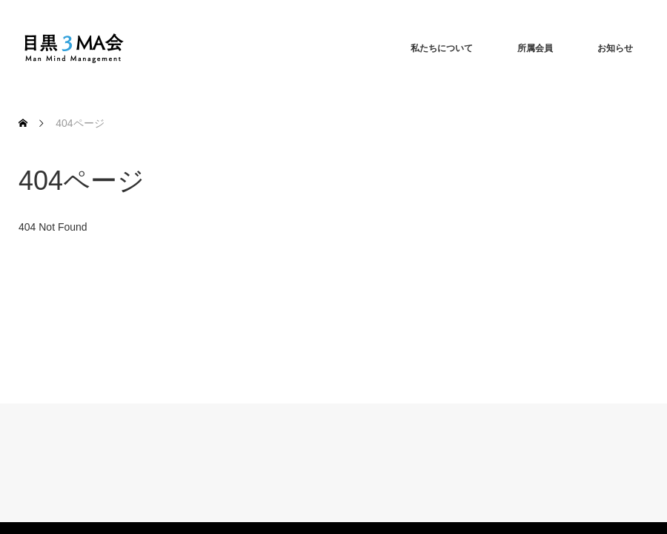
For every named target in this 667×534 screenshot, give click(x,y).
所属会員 (535, 48)
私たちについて (442, 48)
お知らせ (615, 48)
